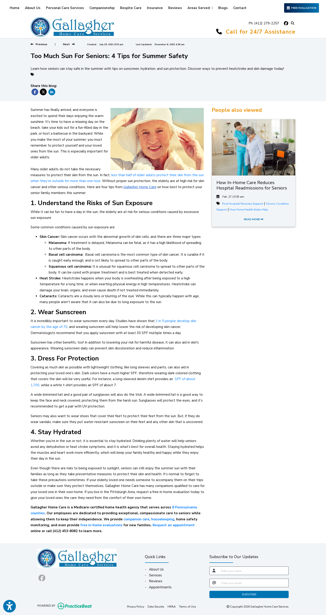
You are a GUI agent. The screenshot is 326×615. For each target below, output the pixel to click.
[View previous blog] (39, 44)
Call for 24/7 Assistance (260, 32)
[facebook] (286, 23)
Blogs (223, 8)
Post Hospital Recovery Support (242, 204)
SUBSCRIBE (249, 594)
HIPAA (172, 606)
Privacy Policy (135, 606)
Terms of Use (187, 606)
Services (155, 575)
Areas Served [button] (200, 8)
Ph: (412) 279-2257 (264, 23)
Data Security (156, 606)
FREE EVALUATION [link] (301, 8)
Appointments (160, 587)
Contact (240, 8)
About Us (33, 8)
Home (14, 8)
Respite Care (130, 8)
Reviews (175, 8)
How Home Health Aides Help (249, 209)
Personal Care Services (65, 8)
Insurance (155, 8)
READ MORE (253, 219)
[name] (253, 570)
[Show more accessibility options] (9, 606)
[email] (254, 583)
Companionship (102, 8)
